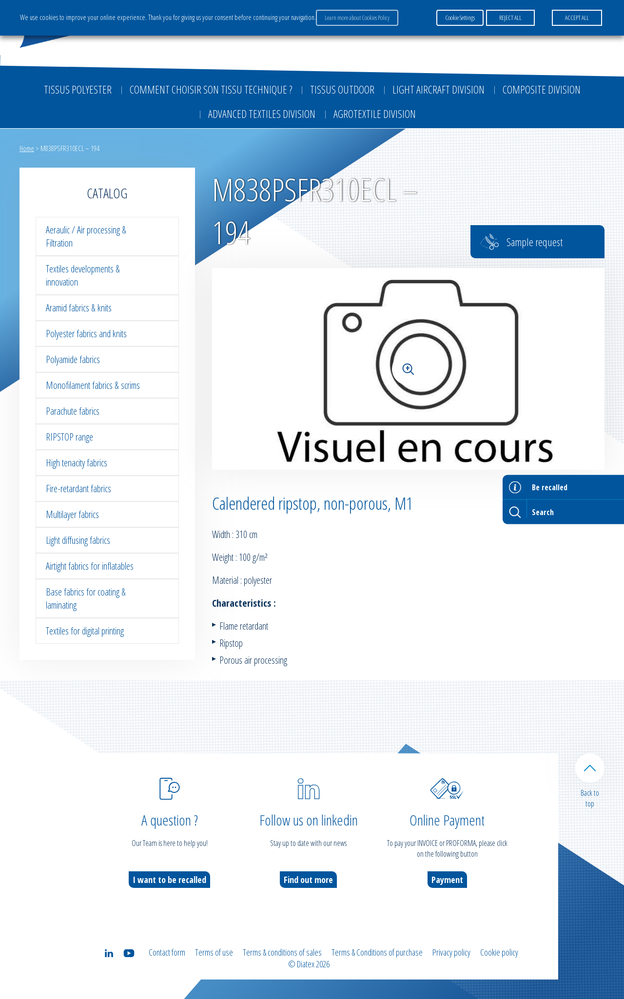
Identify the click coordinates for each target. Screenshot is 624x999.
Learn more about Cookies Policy (357, 17)
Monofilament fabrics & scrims (93, 385)
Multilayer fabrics (72, 514)
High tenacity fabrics (76, 462)
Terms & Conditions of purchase (377, 952)
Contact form (167, 952)
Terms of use (214, 952)
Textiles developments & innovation (83, 275)
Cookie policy (499, 952)
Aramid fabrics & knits (79, 307)
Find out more (308, 879)
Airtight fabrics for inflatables (90, 566)
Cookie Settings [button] (460, 17)
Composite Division (542, 89)
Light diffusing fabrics (78, 540)
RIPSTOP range (69, 436)
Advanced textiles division (261, 113)
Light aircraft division (438, 89)
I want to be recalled (169, 879)
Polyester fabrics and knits (86, 333)
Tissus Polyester (78, 89)
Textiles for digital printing (85, 630)
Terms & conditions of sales (282, 952)
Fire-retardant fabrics (78, 488)
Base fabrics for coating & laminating (86, 598)
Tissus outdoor (342, 89)
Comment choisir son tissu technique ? (211, 89)
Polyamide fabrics (73, 359)
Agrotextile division (374, 113)
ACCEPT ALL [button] (577, 17)
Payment (447, 879)
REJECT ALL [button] (510, 17)
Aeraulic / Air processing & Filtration (86, 236)
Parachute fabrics (72, 411)
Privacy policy (451, 952)
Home (27, 148)
